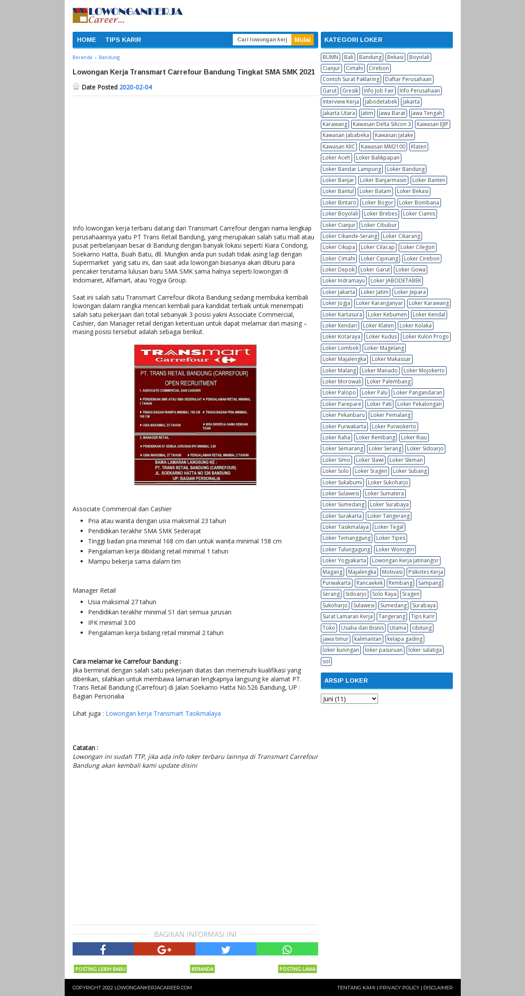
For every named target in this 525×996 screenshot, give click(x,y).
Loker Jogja (336, 303)
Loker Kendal (429, 314)
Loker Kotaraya (341, 336)
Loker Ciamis (419, 213)
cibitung (422, 628)
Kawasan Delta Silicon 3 (382, 124)
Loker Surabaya (389, 504)
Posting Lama (297, 969)
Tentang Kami (356, 988)
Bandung (370, 57)
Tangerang (391, 616)
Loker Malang (339, 370)
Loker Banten (428, 180)
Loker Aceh (336, 157)
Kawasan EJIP (432, 124)
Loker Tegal (389, 527)
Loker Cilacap (378, 247)
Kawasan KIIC (339, 146)
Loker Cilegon (417, 247)
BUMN (330, 57)
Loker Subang (410, 471)
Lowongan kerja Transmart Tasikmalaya (163, 713)
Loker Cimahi (339, 258)
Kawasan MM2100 (383, 146)
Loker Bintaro (339, 202)
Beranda (202, 969)
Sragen (410, 594)
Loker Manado (380, 370)
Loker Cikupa (339, 247)
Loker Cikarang (401, 236)
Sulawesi (363, 605)
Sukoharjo (335, 605)
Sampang (429, 583)
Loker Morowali (342, 381)
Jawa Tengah (426, 113)
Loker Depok (339, 269)
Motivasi (392, 572)
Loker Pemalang (391, 415)
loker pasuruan (384, 650)
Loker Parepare (342, 404)
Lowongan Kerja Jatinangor (405, 560)
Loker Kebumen (387, 314)
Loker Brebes (380, 213)
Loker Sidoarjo (425, 448)
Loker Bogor (377, 202)
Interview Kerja (341, 101)
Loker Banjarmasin (383, 180)
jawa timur (336, 639)
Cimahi (354, 68)
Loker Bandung (406, 169)
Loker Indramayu (344, 280)
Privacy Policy (399, 988)
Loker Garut (375, 269)
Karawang (335, 124)
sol (326, 661)
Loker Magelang (384, 348)
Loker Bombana (419, 202)
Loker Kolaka (416, 325)
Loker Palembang (389, 381)
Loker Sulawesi (341, 493)
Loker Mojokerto (424, 370)
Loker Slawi (370, 460)
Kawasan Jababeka (346, 135)
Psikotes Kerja (425, 572)
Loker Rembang (375, 437)
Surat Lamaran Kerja (348, 616)
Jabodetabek (381, 101)
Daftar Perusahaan (408, 79)
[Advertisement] (195, 162)
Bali (348, 57)
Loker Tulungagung (346, 549)
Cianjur (331, 68)
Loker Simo (336, 460)
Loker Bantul (338, 191)
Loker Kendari (340, 325)
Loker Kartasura (342, 314)
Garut (330, 90)
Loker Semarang (343, 448)
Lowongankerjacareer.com (153, 988)
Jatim (367, 113)
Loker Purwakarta (344, 426)
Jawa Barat (392, 113)
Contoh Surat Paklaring (351, 79)
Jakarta (411, 101)
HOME (86, 39)
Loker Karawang (429, 303)
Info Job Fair (379, 90)
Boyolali (419, 57)
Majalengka (362, 572)
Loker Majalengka (344, 359)
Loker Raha (336, 437)
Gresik (350, 90)
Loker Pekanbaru (344, 415)
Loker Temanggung (347, 538)
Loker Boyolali (340, 213)
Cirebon (379, 68)
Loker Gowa (411, 269)
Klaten (418, 146)
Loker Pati (379, 404)
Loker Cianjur (339, 225)
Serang (331, 594)
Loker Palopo (339, 392)
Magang (332, 572)
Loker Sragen (371, 471)
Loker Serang (385, 448)
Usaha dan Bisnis (362, 628)
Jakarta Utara (339, 113)
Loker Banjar (338, 180)
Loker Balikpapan (378, 157)
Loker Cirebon (422, 258)
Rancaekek (369, 583)
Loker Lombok (341, 348)
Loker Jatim (375, 292)
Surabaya (424, 605)
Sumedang (393, 605)
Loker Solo (336, 471)
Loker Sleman (406, 460)
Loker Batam (375, 191)
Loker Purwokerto (394, 426)
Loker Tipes (390, 538)
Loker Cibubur (379, 225)
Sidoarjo (356, 594)
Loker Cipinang (379, 258)
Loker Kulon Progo (426, 336)
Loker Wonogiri (395, 549)
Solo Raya (384, 594)
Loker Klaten (378, 325)
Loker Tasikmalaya (346, 527)
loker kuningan (341, 650)
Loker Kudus (381, 336)
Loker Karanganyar (379, 303)
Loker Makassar (391, 359)
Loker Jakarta (339, 292)
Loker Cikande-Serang (350, 236)
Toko (329, 628)
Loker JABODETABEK (396, 280)
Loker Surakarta (342, 516)
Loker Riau (414, 437)
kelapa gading (404, 639)
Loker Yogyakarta (344, 560)
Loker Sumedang (343, 504)
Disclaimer (438, 988)
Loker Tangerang (388, 516)
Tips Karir (423, 616)
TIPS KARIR (123, 39)
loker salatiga (425, 650)
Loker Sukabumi (342, 482)
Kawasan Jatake (394, 135)
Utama (397, 628)
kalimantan (368, 639)
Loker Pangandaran (417, 392)
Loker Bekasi (413, 191)
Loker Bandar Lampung (352, 169)
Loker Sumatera (384, 493)
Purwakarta (337, 583)
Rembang (400, 583)
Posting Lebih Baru (100, 969)
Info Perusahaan (420, 90)
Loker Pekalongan (419, 404)
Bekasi (395, 57)
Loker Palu (375, 392)
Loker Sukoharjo (388, 482)
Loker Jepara (410, 292)
